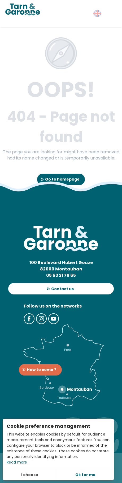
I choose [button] (29, 474)
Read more (17, 462)
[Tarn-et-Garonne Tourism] (22, 9)
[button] (97, 13)
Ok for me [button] (85, 474)
